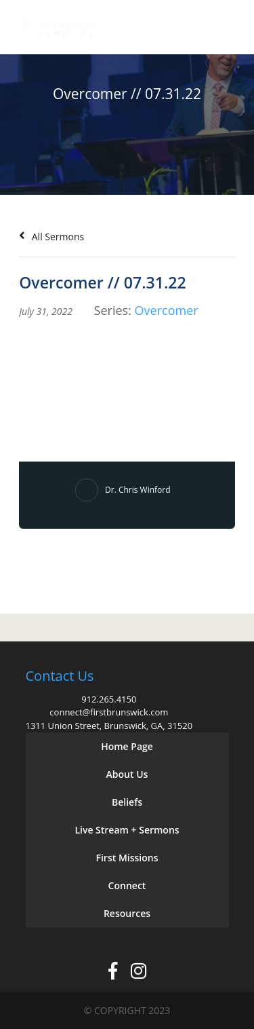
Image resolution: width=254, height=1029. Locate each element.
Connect (127, 885)
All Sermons (51, 236)
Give (187, 27)
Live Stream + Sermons (127, 829)
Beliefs (127, 802)
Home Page (127, 746)
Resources (127, 913)
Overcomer (166, 310)
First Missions (127, 857)
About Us (127, 774)
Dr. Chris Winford (138, 489)
